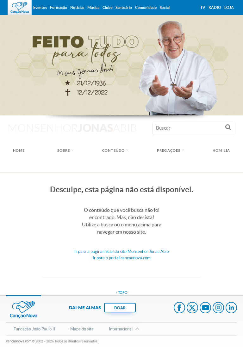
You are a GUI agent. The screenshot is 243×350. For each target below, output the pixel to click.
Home (19, 150)
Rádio (215, 7)
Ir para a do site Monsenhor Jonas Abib (121, 251)
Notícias (77, 7)
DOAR (120, 308)
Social (165, 7)
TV (202, 7)
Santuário (123, 7)
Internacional (121, 329)
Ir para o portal (122, 257)
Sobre (63, 150)
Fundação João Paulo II (34, 329)
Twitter (192, 308)
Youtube (205, 308)
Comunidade (146, 7)
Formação (58, 7)
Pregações (168, 150)
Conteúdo (113, 150)
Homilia (221, 150)
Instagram (218, 308)
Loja (229, 7)
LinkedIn (231, 308)
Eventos (40, 7)
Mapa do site (82, 329)
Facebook (179, 308)
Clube (107, 7)
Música (93, 7)
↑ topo (121, 292)
